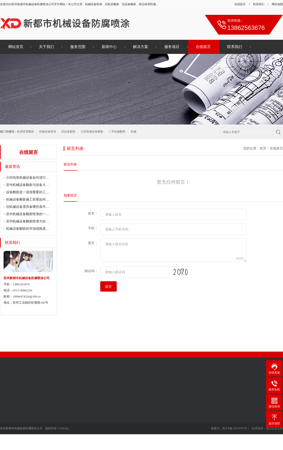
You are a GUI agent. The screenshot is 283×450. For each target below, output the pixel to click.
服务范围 (77, 47)
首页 (263, 148)
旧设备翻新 (68, 131)
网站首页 (15, 47)
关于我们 (46, 47)
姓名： (93, 213)
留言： (93, 243)
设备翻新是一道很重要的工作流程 (31, 192)
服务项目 (171, 47)
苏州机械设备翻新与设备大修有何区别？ (36, 185)
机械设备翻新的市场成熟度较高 (29, 228)
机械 (133, 131)
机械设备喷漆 (47, 131)
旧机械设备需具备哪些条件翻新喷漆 (32, 207)
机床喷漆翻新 (25, 131)
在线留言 (240, 4)
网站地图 (277, 4)
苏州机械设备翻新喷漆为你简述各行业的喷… (39, 221)
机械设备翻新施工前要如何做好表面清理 (36, 199)
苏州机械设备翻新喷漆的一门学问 (31, 214)
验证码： (91, 271)
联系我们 (258, 4)
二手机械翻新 (116, 131)
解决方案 (140, 47)
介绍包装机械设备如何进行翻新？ (31, 177)
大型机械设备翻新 (92, 131)
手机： (93, 228)
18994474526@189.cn (27, 296)
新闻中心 (109, 47)
